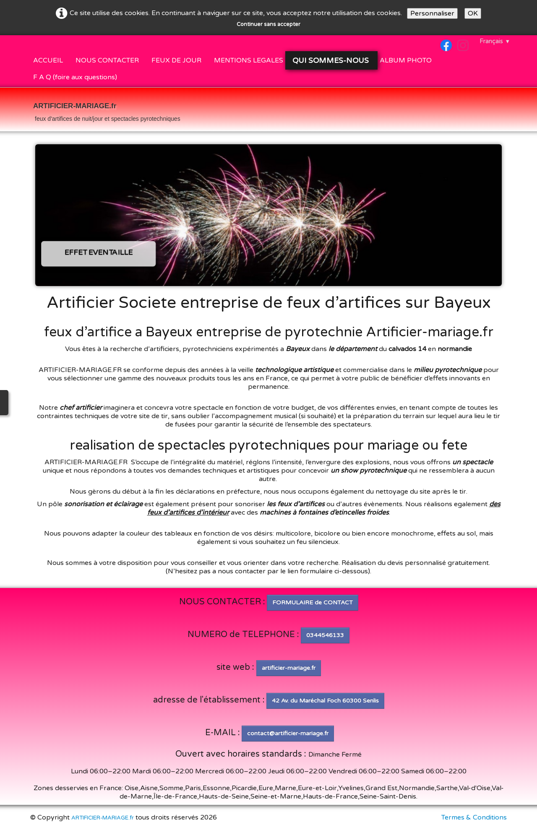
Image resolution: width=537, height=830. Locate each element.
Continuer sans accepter (268, 24)
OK (473, 13)
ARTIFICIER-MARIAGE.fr (102, 817)
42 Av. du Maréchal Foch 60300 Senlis (325, 700)
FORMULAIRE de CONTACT (312, 602)
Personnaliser (432, 13)
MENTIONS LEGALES (248, 60)
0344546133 (325, 635)
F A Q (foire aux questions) (75, 77)
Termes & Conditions (474, 817)
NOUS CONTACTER (107, 60)
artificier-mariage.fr (288, 667)
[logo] (107, 110)
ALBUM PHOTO (406, 60)
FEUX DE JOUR (176, 60)
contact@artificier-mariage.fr (287, 733)
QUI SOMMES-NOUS (331, 60)
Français (495, 41)
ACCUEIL (48, 60)
